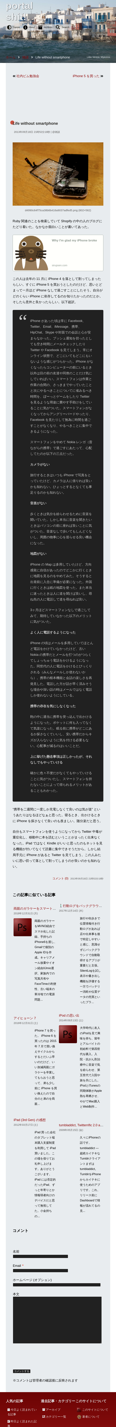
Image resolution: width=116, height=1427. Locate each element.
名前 (16, 1251)
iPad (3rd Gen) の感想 (30, 1120)
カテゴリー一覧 (56, 1416)
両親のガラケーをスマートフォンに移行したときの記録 (54, 908)
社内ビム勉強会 (27, 76)
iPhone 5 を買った (86, 76)
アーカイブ (53, 1409)
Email (18, 1266)
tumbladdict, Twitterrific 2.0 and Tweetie (87, 1125)
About (32, 27)
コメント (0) (60, 878)
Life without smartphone (35, 123)
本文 (16, 1294)
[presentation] (40, 1357)
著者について (91, 1416)
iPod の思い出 (69, 1015)
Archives (48, 27)
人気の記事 (14, 1401)
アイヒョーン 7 (25, 1018)
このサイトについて (95, 1409)
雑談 (57, 132)
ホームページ (22, 1280)
